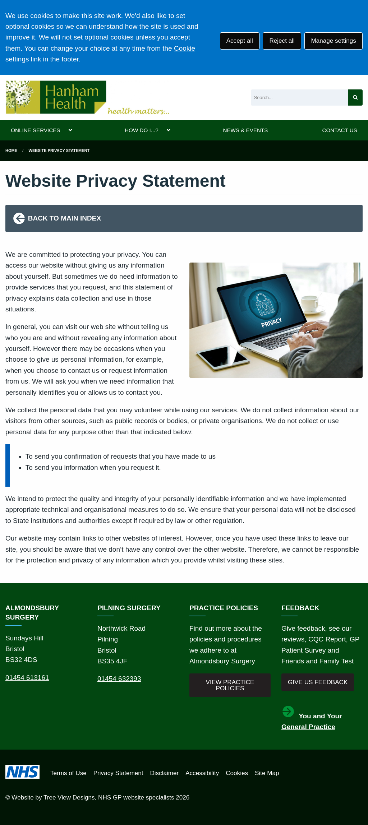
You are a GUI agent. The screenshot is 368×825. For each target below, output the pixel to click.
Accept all (239, 40)
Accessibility (202, 773)
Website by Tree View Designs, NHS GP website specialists (93, 797)
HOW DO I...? (141, 130)
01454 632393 (119, 678)
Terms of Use (68, 773)
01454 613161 (27, 677)
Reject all (281, 40)
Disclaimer (164, 773)
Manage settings (333, 40)
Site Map (267, 773)
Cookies (237, 773)
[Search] (299, 97)
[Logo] (87, 97)
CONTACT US (339, 130)
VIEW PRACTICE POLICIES (230, 685)
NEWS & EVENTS (245, 130)
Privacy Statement (118, 773)
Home (11, 150)
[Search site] (355, 97)
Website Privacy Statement (59, 150)
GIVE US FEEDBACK (318, 682)
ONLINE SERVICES (35, 130)
